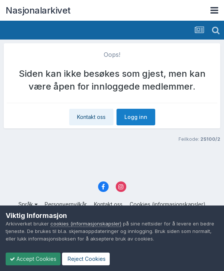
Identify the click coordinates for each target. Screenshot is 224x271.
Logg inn (135, 117)
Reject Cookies (86, 259)
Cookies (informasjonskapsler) (168, 204)
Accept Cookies (33, 259)
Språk (28, 204)
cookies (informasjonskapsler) (85, 224)
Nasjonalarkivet (38, 10)
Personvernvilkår (66, 204)
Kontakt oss (91, 117)
